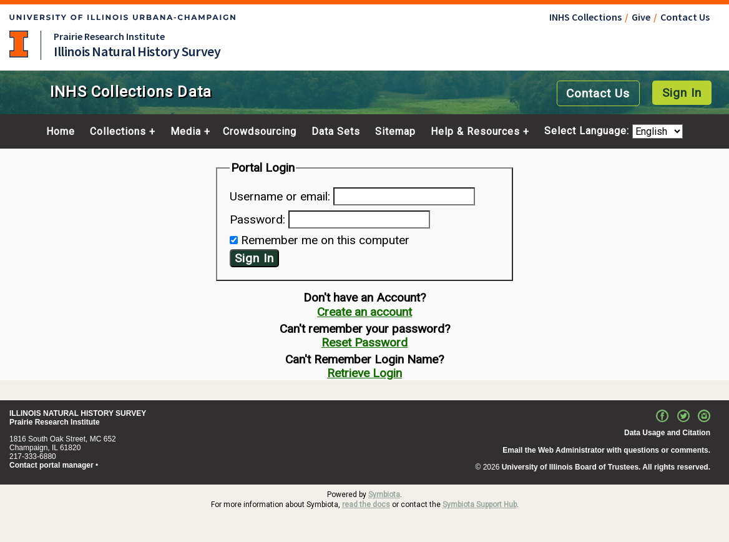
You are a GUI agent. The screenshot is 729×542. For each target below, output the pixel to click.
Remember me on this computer (325, 240)
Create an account (364, 312)
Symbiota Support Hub (480, 504)
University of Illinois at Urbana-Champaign (18, 44)
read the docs (366, 504)
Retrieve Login (364, 373)
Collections (118, 131)
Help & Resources (475, 131)
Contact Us (685, 17)
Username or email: (280, 196)
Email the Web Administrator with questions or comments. (606, 450)
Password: (257, 219)
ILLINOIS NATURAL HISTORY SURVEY (77, 413)
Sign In (682, 93)
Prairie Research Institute (109, 36)
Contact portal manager (51, 465)
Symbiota (384, 494)
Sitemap (395, 131)
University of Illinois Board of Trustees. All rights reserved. (606, 467)
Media (185, 131)
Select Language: (588, 131)
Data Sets (335, 131)
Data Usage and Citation (667, 432)
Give (641, 17)
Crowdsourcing (259, 131)
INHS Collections (585, 17)
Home (60, 131)
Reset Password (364, 342)
